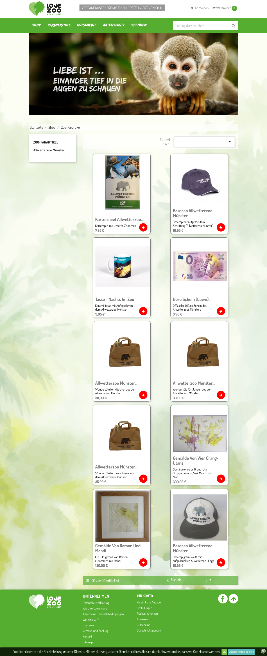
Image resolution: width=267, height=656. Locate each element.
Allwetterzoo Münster (49, 150)
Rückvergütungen (147, 613)
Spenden (139, 25)
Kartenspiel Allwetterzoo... (119, 219)
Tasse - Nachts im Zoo (114, 299)
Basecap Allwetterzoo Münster (193, 213)
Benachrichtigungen (149, 630)
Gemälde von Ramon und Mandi (117, 548)
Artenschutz (113, 25)
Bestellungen (144, 608)
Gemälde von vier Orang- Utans (195, 460)
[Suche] (205, 25)
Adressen (142, 619)
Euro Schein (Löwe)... (192, 299)
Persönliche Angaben (149, 602)
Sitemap (88, 642)
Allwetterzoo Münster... (116, 383)
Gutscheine (86, 25)
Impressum (89, 625)
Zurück (173, 580)
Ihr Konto (145, 596)
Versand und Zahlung (95, 631)
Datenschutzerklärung (96, 603)
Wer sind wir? (91, 619)
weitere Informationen (241, 651)
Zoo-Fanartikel (45, 142)
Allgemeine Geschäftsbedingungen (103, 614)
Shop (36, 25)
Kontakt (87, 636)
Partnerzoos (59, 25)
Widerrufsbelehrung (95, 608)
